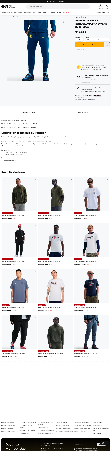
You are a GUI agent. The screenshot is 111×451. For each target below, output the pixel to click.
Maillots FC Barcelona (63, 428)
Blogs (108, 12)
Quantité (77, 37)
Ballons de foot (24, 433)
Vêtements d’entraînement (82, 425)
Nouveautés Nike (8, 136)
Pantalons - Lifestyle (29, 127)
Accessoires (52, 12)
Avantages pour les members (55, 1)
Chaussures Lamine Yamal (28, 422)
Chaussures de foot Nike (27, 430)
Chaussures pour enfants (46, 430)
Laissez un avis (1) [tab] (82, 112)
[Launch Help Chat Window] (104, 443)
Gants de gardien (18, 12)
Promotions (66, 12)
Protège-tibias (97, 425)
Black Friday (97, 433)
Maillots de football (80, 431)
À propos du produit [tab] (28, 112)
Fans (39, 12)
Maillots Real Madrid (62, 425)
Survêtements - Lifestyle (31, 124)
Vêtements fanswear (18, 17)
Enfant (59, 12)
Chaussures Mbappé (8, 431)
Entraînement (27, 12)
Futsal (34, 12)
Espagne (19, 136)
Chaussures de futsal (8, 425)
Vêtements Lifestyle (15, 124)
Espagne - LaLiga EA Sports (34, 136)
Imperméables (97, 422)
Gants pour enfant (43, 427)
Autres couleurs (79, 49)
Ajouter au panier (89, 44)
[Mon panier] (107, 6)
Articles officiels (5, 17)
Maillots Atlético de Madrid (64, 431)
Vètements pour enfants (45, 433)
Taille (87, 37)
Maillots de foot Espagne (82, 428)
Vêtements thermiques (81, 422)
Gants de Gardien (61, 422)
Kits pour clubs (101, 12)
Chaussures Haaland (7, 428)
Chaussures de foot (7, 12)
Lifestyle (45, 12)
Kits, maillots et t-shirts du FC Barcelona (59, 136)
